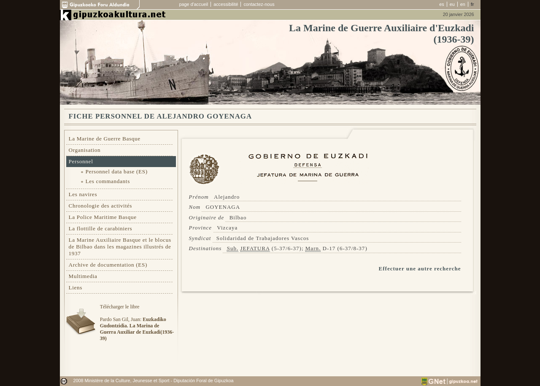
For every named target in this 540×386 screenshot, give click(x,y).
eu (452, 4)
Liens (76, 287)
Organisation (85, 150)
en (462, 4)
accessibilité (225, 4)
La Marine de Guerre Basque (104, 138)
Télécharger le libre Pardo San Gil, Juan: (137, 322)
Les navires (83, 194)
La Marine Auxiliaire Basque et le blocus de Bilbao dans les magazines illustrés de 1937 (120, 246)
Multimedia (83, 276)
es (441, 4)
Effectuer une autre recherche (420, 268)
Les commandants (108, 181)
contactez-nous (258, 4)
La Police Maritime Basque (103, 217)
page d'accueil (193, 4)
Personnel (81, 161)
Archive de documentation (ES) (108, 265)
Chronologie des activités (100, 205)
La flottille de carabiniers (100, 228)
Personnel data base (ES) (117, 171)
